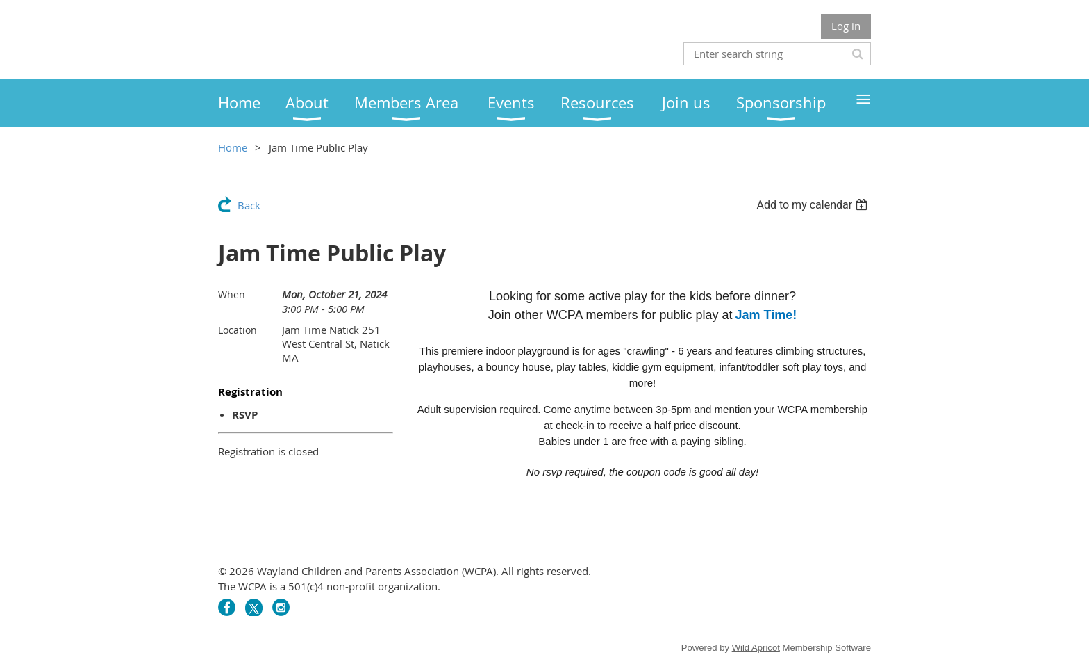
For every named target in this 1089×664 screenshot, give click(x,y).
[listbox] (813, 204)
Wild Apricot (756, 647)
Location (237, 330)
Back (249, 205)
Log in (846, 26)
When (231, 294)
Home (232, 147)
